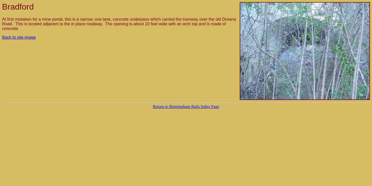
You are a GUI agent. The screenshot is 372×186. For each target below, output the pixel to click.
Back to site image (19, 37)
